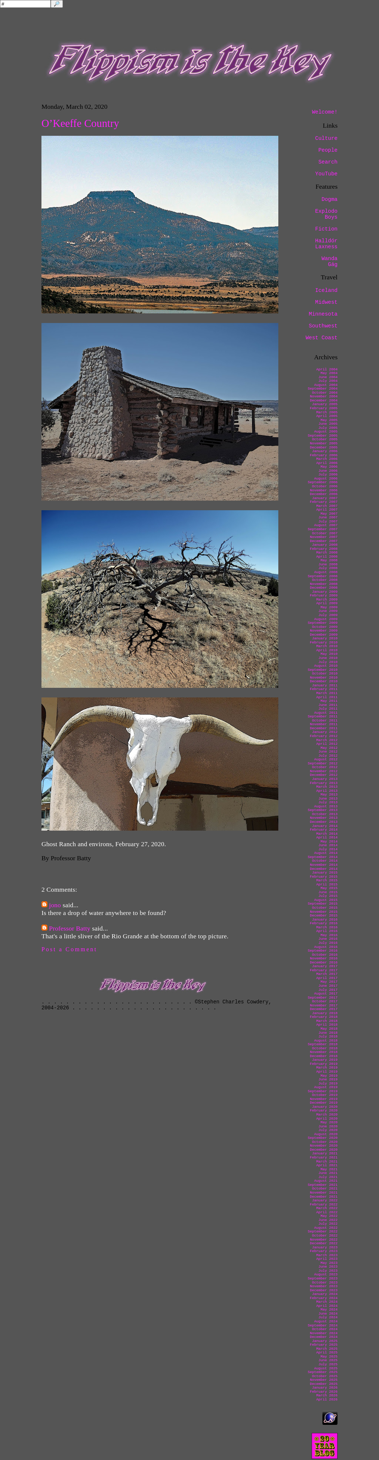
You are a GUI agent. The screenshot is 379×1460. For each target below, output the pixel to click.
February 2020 (324, 1111)
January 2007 (325, 498)
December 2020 (324, 1150)
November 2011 (324, 724)
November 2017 (324, 1005)
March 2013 (327, 787)
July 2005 (328, 428)
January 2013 (325, 779)
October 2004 (325, 393)
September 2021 (323, 1185)
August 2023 (326, 1274)
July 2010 (328, 662)
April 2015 (327, 884)
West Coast (322, 338)
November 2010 (324, 678)
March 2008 (327, 553)
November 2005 (324, 443)
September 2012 (323, 763)
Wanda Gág (330, 262)
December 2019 (324, 1103)
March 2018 (327, 1021)
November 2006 (324, 490)
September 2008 (323, 576)
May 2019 (329, 1076)
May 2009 (329, 607)
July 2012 (328, 756)
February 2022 (324, 1204)
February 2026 (324, 1392)
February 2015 (324, 877)
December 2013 (324, 822)
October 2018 (325, 1048)
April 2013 (327, 791)
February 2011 (324, 689)
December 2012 (324, 775)
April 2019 (327, 1072)
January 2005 (325, 404)
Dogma (330, 199)
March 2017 (327, 974)
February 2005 (324, 408)
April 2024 (327, 1306)
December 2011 (324, 728)
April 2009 (327, 603)
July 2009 (328, 615)
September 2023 (323, 1278)
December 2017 (324, 1009)
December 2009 (324, 635)
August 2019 (326, 1087)
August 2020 (326, 1134)
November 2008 (324, 584)
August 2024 (326, 1321)
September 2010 (323, 670)
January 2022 (325, 1200)
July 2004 (328, 381)
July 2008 (328, 568)
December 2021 (324, 1197)
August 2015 (326, 900)
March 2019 (327, 1068)
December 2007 (324, 541)
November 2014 (324, 865)
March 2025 (327, 1349)
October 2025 (325, 1376)
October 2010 (325, 674)
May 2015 (329, 888)
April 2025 (327, 1352)
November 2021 (324, 1193)
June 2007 (328, 517)
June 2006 (328, 471)
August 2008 (326, 572)
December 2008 (324, 588)
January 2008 (325, 545)
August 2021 (326, 1181)
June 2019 (328, 1079)
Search (328, 162)
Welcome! (325, 112)
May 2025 (329, 1357)
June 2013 (328, 799)
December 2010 (324, 681)
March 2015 (327, 880)
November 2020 (324, 1146)
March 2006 (327, 459)
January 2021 (325, 1153)
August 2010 (326, 666)
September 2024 (323, 1325)
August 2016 (326, 947)
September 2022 (323, 1231)
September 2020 (323, 1138)
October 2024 (325, 1329)
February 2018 (324, 1017)
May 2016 (329, 935)
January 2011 (325, 685)
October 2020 (325, 1142)
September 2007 (323, 529)
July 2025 (328, 1364)
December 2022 (324, 1243)
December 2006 (324, 494)
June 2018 (328, 1033)
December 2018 (324, 1056)
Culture (326, 138)
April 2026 (327, 1399)
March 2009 (327, 600)
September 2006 (323, 482)
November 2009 (324, 631)
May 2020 (329, 1122)
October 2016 (325, 955)
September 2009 (323, 623)
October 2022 (325, 1236)
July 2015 (328, 896)
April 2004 (327, 369)
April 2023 (327, 1259)
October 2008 (325, 580)
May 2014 (329, 842)
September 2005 (323, 436)
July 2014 (328, 849)
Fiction (326, 229)
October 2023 (325, 1283)
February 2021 (324, 1157)
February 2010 (324, 642)
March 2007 (327, 506)
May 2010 (329, 654)
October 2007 (325, 533)
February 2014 (324, 830)
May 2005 (329, 420)
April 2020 (327, 1119)
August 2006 (326, 479)
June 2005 (328, 424)
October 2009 (325, 627)
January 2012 (325, 732)
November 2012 (324, 771)
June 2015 (328, 892)
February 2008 (324, 549)
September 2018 (323, 1044)
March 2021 (327, 1162)
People (328, 150)
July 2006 (328, 474)
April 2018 (327, 1025)
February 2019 (324, 1064)
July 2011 (328, 709)
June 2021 (328, 1173)
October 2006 (325, 486)
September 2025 (323, 1372)
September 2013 (323, 810)
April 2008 (327, 557)
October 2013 (325, 814)
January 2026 (325, 1388)
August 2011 (326, 713)
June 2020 (328, 1126)
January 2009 (325, 592)
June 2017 (328, 986)
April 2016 (327, 931)
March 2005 (327, 412)
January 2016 (325, 920)
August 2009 (326, 619)
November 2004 (324, 396)
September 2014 (323, 857)
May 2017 (329, 982)
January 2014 (325, 826)
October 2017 (325, 1001)
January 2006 (325, 451)
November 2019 (324, 1099)
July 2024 (328, 1317)
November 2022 (324, 1240)
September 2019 (323, 1091)
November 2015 (324, 912)
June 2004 (328, 377)
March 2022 (327, 1208)
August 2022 (326, 1228)
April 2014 (327, 837)
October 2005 (325, 439)
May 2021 (329, 1169)
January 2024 (325, 1294)
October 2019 (325, 1095)
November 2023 (324, 1286)
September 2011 (323, 716)
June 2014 (328, 845)
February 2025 (324, 1345)
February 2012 (324, 736)
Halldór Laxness (326, 244)
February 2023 (324, 1251)
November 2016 (324, 958)
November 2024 (324, 1333)
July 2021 (328, 1177)
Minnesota (323, 314)
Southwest (323, 326)
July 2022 (328, 1224)
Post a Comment (69, 949)
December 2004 (324, 400)
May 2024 (329, 1310)
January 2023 (325, 1247)
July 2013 (328, 802)
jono (55, 905)
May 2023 (329, 1263)
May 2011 (329, 701)
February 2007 (324, 502)
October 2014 (325, 861)
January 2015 (325, 873)
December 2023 (324, 1290)
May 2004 (329, 373)
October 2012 (325, 767)
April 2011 (327, 697)
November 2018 (324, 1052)
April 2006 (327, 463)
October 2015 (325, 908)
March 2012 (327, 740)
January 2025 (325, 1341)
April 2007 (327, 510)
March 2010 (327, 646)
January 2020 (325, 1107)
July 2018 (328, 1037)
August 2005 (326, 432)
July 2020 (328, 1130)
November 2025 (324, 1380)
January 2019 (325, 1060)
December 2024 (324, 1337)
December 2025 (324, 1384)
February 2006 (324, 455)
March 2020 (327, 1115)
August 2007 (326, 525)
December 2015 (324, 916)
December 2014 (324, 869)
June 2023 (328, 1267)
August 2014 (326, 853)
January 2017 (325, 966)
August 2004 (326, 385)
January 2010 (325, 638)
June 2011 (328, 705)
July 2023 (328, 1271)
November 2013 (324, 818)
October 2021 (325, 1189)
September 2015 (323, 904)
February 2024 (324, 1298)
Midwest (326, 302)
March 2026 (327, 1395)
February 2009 (324, 595)
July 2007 (328, 521)
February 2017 (324, 970)
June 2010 (328, 658)
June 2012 (328, 752)
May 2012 (329, 748)
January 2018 (325, 1013)
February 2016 (324, 923)
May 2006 (329, 467)
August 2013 (326, 806)
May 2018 (329, 1029)
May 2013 (329, 795)
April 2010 (327, 650)
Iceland (326, 290)
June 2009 (328, 611)
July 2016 (328, 943)
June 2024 (328, 1314)
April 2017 (327, 978)
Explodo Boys (326, 214)
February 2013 (324, 783)
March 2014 (327, 834)
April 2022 (327, 1212)
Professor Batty (70, 928)
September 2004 (323, 389)
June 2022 (328, 1220)
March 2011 (327, 693)
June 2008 (328, 564)
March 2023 (327, 1255)
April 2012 (327, 744)
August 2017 (326, 994)
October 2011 (325, 721)
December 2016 (324, 963)
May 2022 (329, 1216)
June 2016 (328, 939)
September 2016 (323, 951)
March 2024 (327, 1302)
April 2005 (327, 416)
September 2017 (323, 998)
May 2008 (329, 560)
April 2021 (327, 1165)
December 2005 (324, 447)
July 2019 (328, 1083)
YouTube (326, 174)
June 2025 (328, 1360)
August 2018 (326, 1041)
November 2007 (324, 537)
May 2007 (329, 514)
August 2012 (326, 759)
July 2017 (328, 990)
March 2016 (327, 927)
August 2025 (326, 1368)
